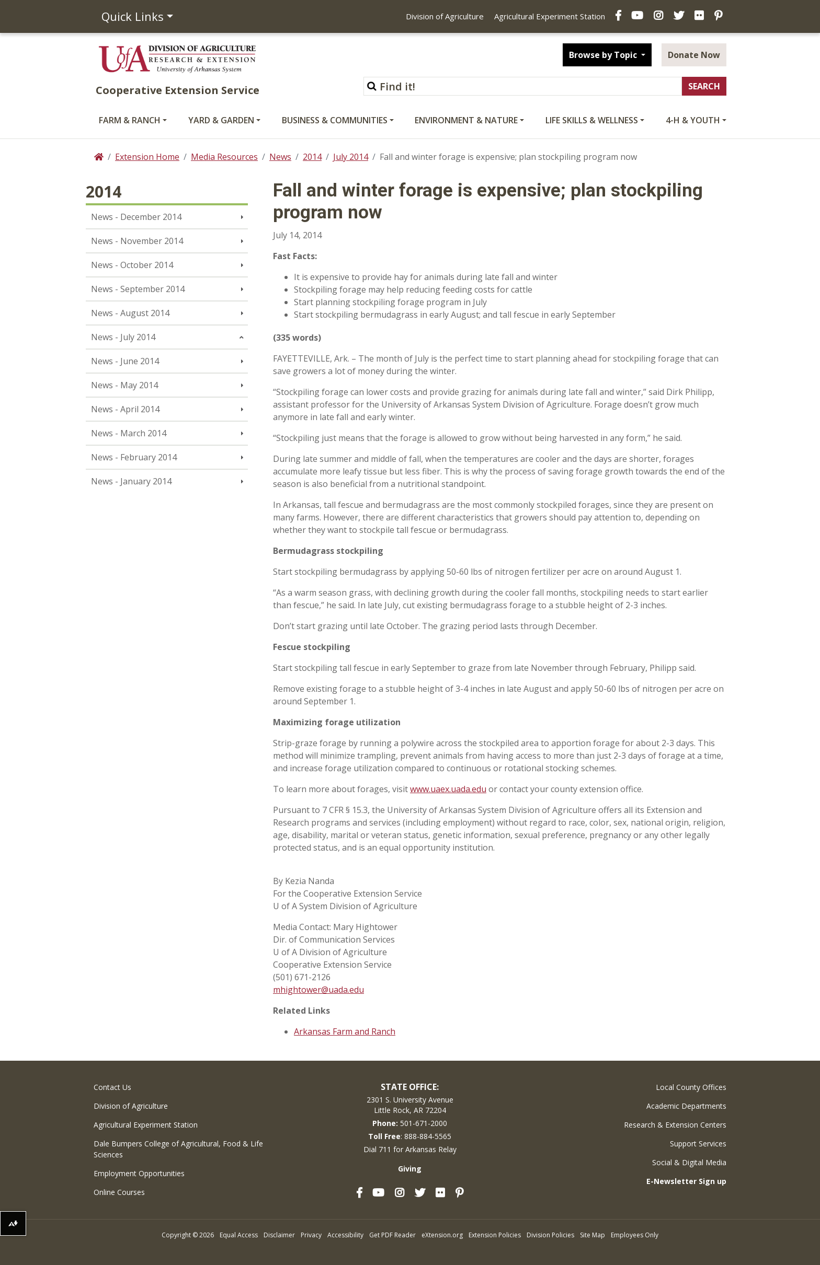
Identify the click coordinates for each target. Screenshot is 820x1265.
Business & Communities (335, 120)
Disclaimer (279, 1235)
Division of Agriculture (445, 16)
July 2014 (350, 157)
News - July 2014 (123, 337)
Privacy (311, 1235)
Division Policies (550, 1235)
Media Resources (224, 157)
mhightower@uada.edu (318, 989)
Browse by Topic (604, 55)
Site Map (592, 1235)
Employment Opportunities (139, 1173)
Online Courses (119, 1192)
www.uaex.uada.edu (448, 789)
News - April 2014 (125, 409)
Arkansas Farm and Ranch (344, 1031)
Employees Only (634, 1235)
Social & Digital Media (689, 1162)
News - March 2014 (128, 433)
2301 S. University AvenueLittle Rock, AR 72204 (410, 1105)
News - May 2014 (124, 385)
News (280, 157)
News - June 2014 (125, 361)
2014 (312, 157)
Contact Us (112, 1087)
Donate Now (694, 55)
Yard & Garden (221, 120)
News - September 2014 (138, 289)
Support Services (698, 1143)
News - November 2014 (137, 241)
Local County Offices (691, 1087)
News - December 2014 (136, 217)
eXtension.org (442, 1235)
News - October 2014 (132, 265)
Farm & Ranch (130, 120)
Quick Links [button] (132, 16)
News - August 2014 (130, 313)
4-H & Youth (693, 120)
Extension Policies (495, 1235)
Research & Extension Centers (675, 1125)
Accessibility (345, 1235)
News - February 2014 (134, 457)
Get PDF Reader (392, 1235)
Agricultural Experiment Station (549, 16)
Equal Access (239, 1235)
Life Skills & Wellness (591, 120)
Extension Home (147, 157)
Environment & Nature (466, 120)
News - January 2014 (131, 481)
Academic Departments (686, 1106)
